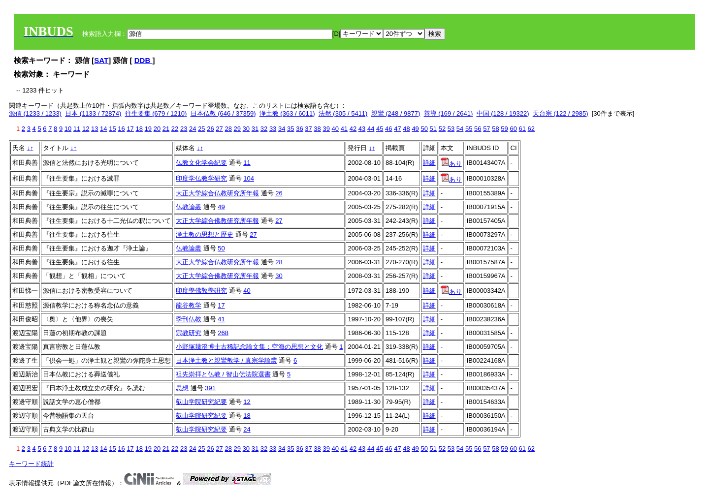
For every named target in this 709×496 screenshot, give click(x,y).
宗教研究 (188, 333)
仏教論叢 (188, 207)
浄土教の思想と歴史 (204, 234)
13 (94, 128)
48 (406, 128)
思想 (182, 388)
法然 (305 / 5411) (343, 113)
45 (379, 128)
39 (325, 128)
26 (210, 128)
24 (192, 128)
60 (513, 128)
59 (504, 128)
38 (317, 128)
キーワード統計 (31, 463)
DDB (143, 60)
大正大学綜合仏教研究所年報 (217, 193)
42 (353, 128)
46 (388, 128)
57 (486, 128)
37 (308, 128)
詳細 (429, 162)
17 (130, 128)
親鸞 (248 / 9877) (395, 113)
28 (228, 128)
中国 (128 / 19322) (503, 113)
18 (138, 128)
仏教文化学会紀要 (201, 162)
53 (451, 128)
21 (165, 128)
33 (272, 128)
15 (112, 128)
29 (237, 128)
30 (246, 128)
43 (361, 128)
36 (299, 128)
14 (103, 128)
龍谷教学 (188, 305)
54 (459, 128)
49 (415, 128)
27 (219, 128)
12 (85, 128)
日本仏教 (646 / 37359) (223, 113)
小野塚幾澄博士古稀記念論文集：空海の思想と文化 (249, 346)
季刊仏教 (188, 319)
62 (531, 128)
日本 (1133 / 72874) (93, 113)
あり (451, 163)
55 (468, 128)
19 (148, 128)
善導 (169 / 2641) (448, 113)
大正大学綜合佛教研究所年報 (217, 220)
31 (255, 128)
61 (522, 128)
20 (157, 128)
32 (263, 128)
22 (174, 128)
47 (397, 128)
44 (370, 128)
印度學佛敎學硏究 (201, 290)
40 (335, 128)
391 (210, 388)
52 (442, 128)
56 (477, 128)
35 (290, 128)
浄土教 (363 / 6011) (287, 113)
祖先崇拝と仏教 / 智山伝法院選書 (223, 374)
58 (495, 128)
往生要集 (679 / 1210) (156, 113)
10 (67, 128)
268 (223, 333)
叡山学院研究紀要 (201, 401)
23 (183, 128)
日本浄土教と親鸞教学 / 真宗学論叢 (226, 360)
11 (76, 128)
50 (423, 128)
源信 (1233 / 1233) (35, 113)
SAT (101, 60)
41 (344, 128)
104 (248, 178)
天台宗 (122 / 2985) (560, 113)
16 (121, 128)
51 (433, 128)
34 (281, 128)
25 (201, 128)
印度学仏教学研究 (201, 178)
